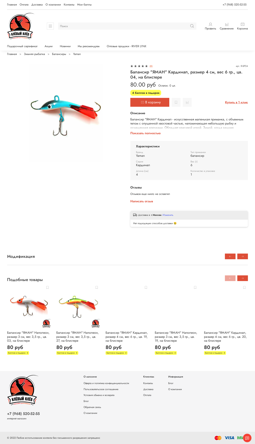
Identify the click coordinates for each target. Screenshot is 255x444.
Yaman (77, 54)
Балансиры (59, 54)
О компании (53, 4)
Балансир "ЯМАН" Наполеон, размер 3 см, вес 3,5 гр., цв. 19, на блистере (176, 336)
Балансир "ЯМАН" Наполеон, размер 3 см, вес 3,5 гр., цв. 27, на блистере (77, 336)
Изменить (168, 215)
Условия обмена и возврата (99, 395)
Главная (12, 4)
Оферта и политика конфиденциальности (106, 383)
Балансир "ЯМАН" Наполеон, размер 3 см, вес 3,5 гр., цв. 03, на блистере (28, 336)
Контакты (69, 4)
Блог (86, 401)
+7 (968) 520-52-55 (234, 4)
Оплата (24, 4)
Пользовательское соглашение (101, 389)
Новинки (65, 46)
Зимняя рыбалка (34, 54)
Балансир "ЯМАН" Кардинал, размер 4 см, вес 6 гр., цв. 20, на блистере (225, 336)
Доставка (37, 4)
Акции (49, 46)
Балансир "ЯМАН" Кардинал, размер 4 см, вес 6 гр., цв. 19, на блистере (127, 336)
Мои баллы (84, 4)
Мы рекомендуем (89, 46)
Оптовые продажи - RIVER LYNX (126, 46)
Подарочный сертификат (22, 46)
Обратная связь (92, 407)
